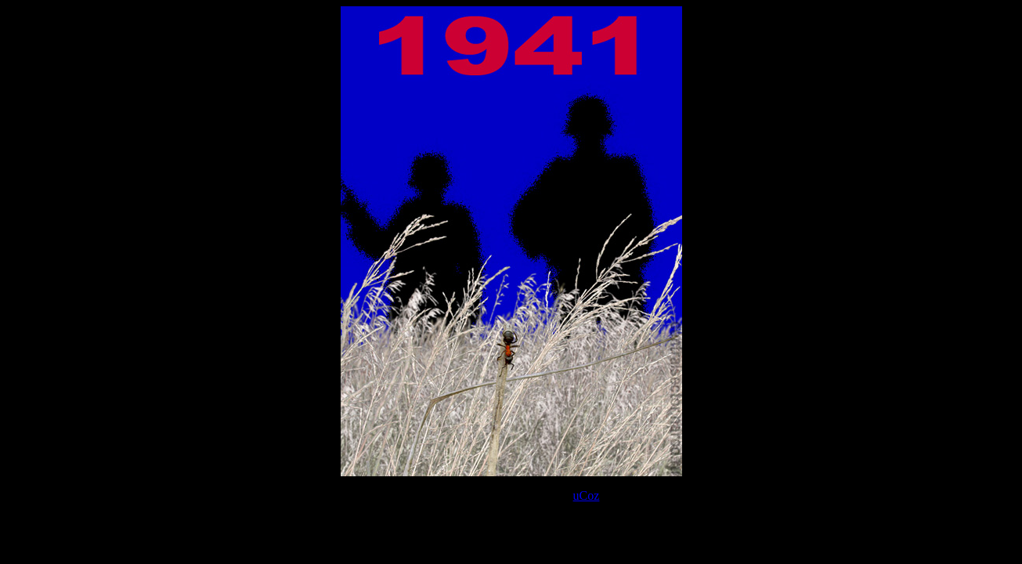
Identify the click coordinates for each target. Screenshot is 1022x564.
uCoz (586, 495)
